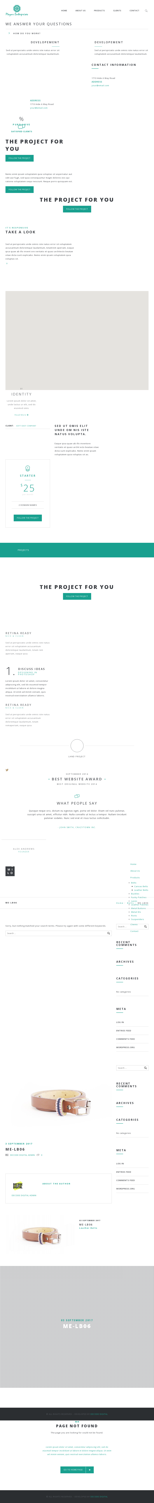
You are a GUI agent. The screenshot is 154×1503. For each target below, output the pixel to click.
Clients (117, 10)
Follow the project (19, 158)
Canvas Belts (141, 886)
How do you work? (27, 33)
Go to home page (77, 1470)
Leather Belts (141, 890)
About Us (80, 10)
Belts (133, 882)
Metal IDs (136, 912)
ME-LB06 (15, 1149)
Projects (23, 550)
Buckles (135, 893)
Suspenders (137, 919)
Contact (134, 10)
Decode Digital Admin (22, 1155)
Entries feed (123, 1030)
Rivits (134, 915)
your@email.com (100, 85)
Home (64, 10)
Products (99, 10)
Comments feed (125, 1039)
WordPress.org (125, 1047)
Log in (120, 1022)
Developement (45, 42)
